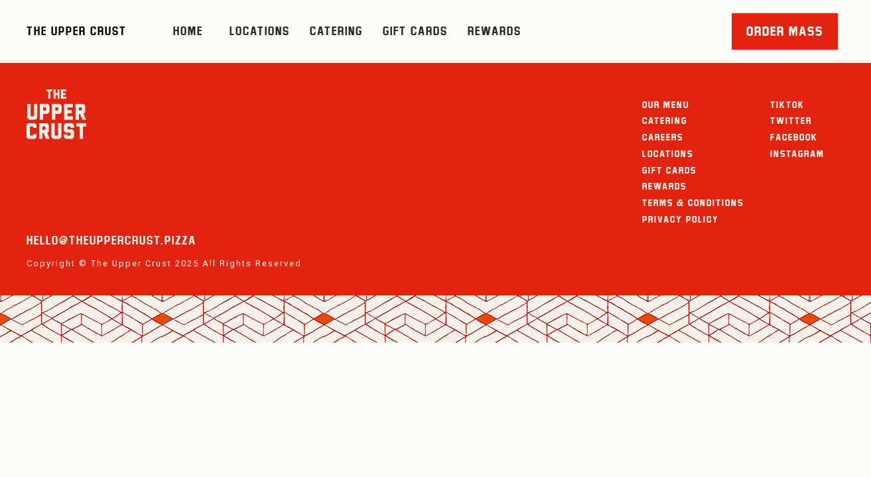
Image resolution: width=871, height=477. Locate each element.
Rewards (494, 31)
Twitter (791, 120)
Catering (336, 31)
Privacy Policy (680, 219)
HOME (188, 31)
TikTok (787, 104)
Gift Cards (415, 31)
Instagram (797, 153)
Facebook (794, 137)
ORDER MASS (784, 31)
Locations (260, 31)
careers (662, 137)
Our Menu (665, 104)
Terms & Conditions (693, 202)
